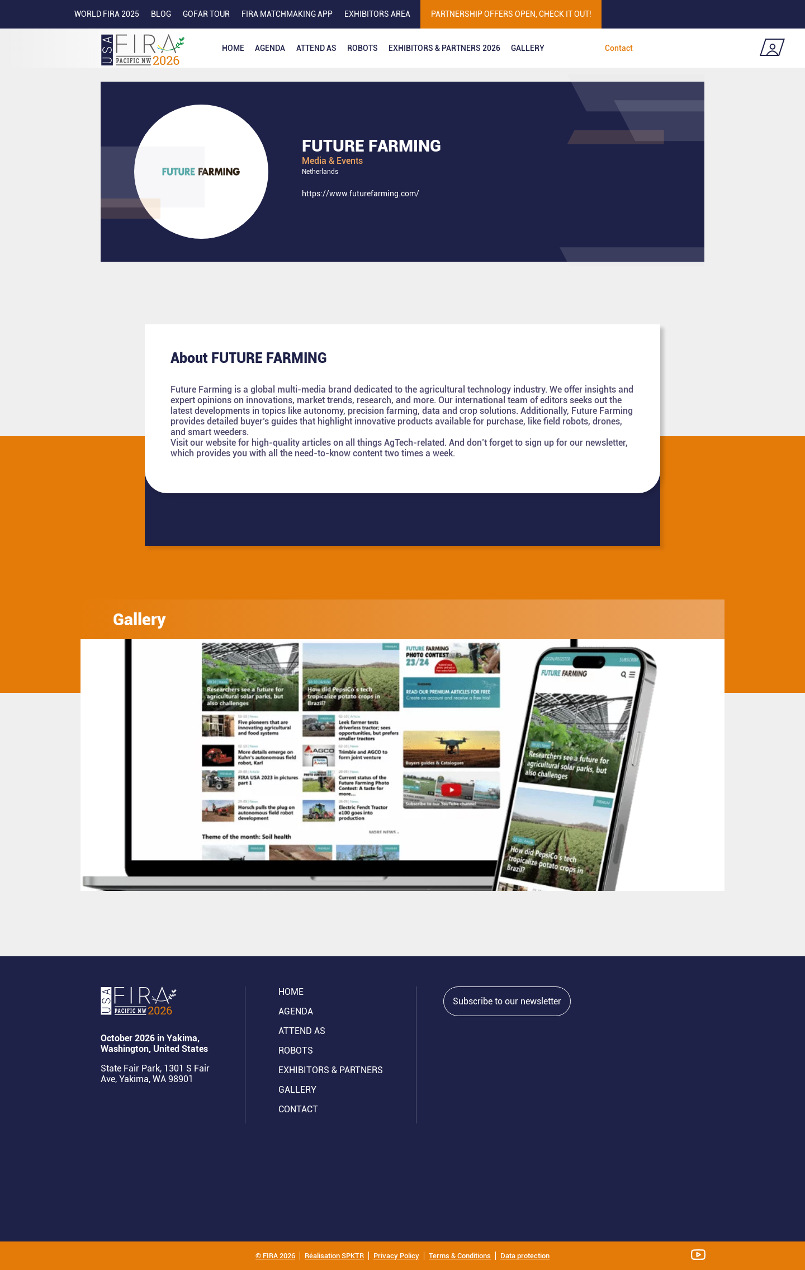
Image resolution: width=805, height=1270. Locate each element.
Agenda (270, 48)
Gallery (527, 48)
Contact (619, 48)
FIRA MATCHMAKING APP (287, 14)
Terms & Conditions (460, 1256)
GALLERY (297, 1089)
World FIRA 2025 (106, 14)
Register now (709, 48)
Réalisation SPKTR (334, 1256)
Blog (161, 14)
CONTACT (298, 1109)
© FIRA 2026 (275, 1256)
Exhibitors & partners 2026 (444, 48)
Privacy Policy (396, 1256)
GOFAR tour (206, 14)
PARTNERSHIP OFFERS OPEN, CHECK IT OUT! (511, 14)
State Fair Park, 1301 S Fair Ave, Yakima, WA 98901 (155, 1073)
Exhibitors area (377, 14)
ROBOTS (362, 48)
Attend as (316, 48)
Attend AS (301, 1031)
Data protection (525, 1256)
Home (233, 48)
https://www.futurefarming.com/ (360, 193)
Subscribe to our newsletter (507, 1001)
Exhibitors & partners (330, 1070)
